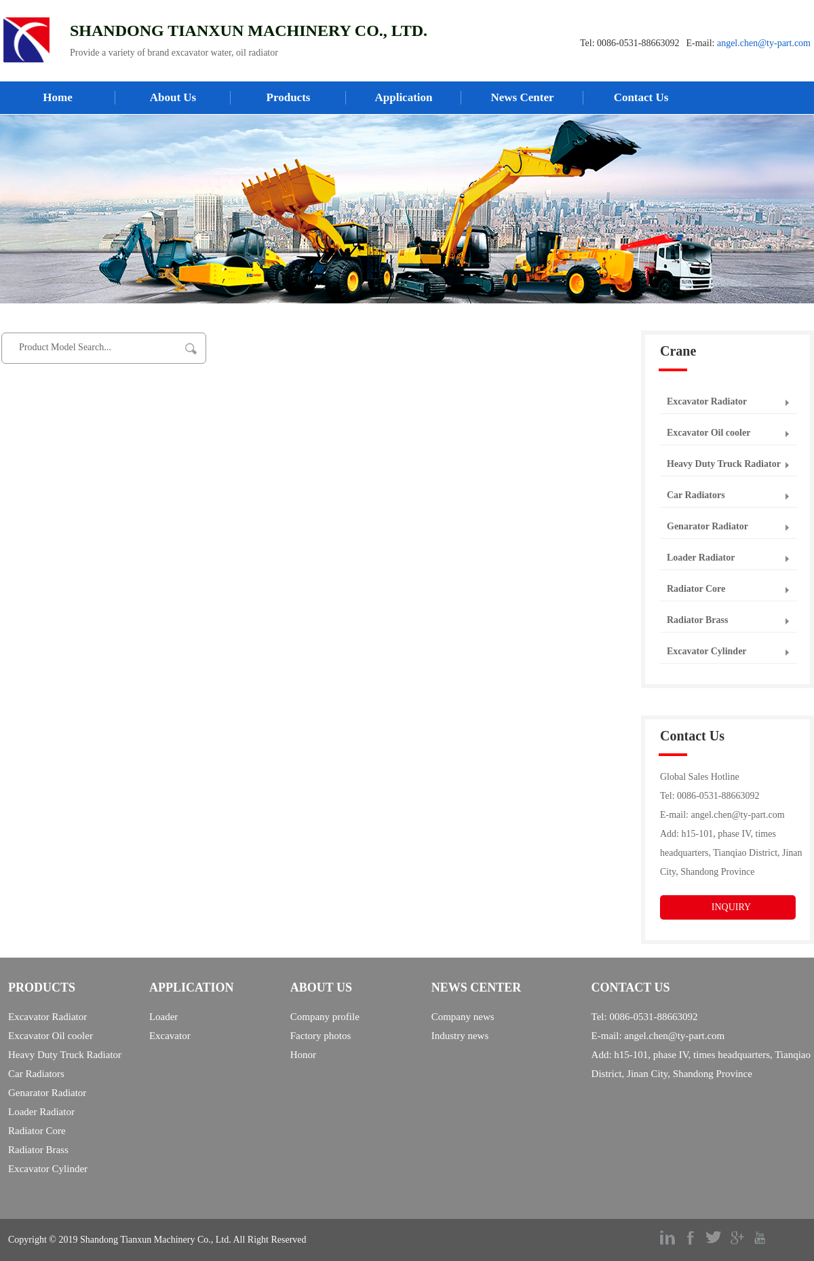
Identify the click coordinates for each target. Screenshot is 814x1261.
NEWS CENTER (476, 987)
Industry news (460, 1035)
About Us (173, 97)
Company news (463, 1016)
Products (289, 97)
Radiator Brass (697, 620)
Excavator (170, 1035)
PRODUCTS (41, 987)
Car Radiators (696, 495)
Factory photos (320, 1035)
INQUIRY (731, 907)
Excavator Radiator (707, 401)
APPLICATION (191, 987)
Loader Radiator (701, 557)
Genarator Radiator (707, 526)
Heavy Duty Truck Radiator (724, 464)
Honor (303, 1054)
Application (403, 97)
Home (57, 97)
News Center (522, 97)
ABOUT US (321, 987)
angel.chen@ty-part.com (764, 43)
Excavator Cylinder (707, 651)
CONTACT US (631, 987)
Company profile (325, 1016)
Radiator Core (696, 589)
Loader (163, 1016)
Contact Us (641, 97)
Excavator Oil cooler (708, 433)
